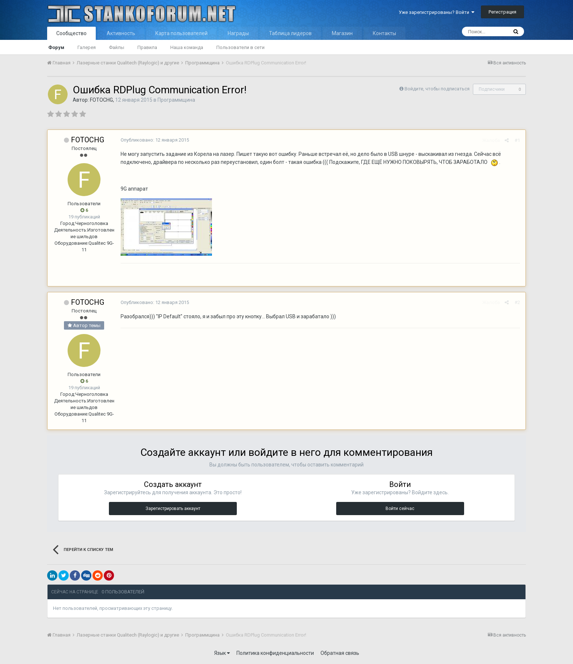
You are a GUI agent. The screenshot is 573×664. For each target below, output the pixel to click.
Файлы (116, 47)
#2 (517, 302)
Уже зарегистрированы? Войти (436, 12)
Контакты (384, 33)
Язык (222, 653)
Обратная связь (339, 653)
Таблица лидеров (290, 33)
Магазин (342, 33)
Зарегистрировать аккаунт (172, 508)
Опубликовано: (155, 140)
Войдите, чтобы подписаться (437, 88)
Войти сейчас (400, 508)
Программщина (176, 100)
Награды (238, 33)
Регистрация (502, 12)
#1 (517, 140)
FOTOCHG (101, 100)
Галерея (86, 47)
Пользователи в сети (240, 47)
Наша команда (186, 47)
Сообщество (71, 33)
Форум (56, 47)
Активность (121, 33)
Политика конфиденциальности (275, 653)
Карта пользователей (181, 33)
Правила (147, 47)
